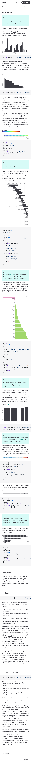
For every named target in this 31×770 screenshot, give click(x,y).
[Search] (16, 2)
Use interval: (5, 404)
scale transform (20, 384)
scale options (8, 665)
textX (10, 520)
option (8, 67)
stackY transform (19, 118)
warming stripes (18, 451)
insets (8, 580)
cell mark (19, 23)
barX (14, 32)
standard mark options (20, 578)
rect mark (21, 20)
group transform (10, 165)
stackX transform (11, 630)
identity (10, 636)
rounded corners (18, 580)
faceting (20, 528)
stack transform (11, 485)
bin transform (21, 439)
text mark (11, 274)
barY (26, 28)
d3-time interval (6, 401)
